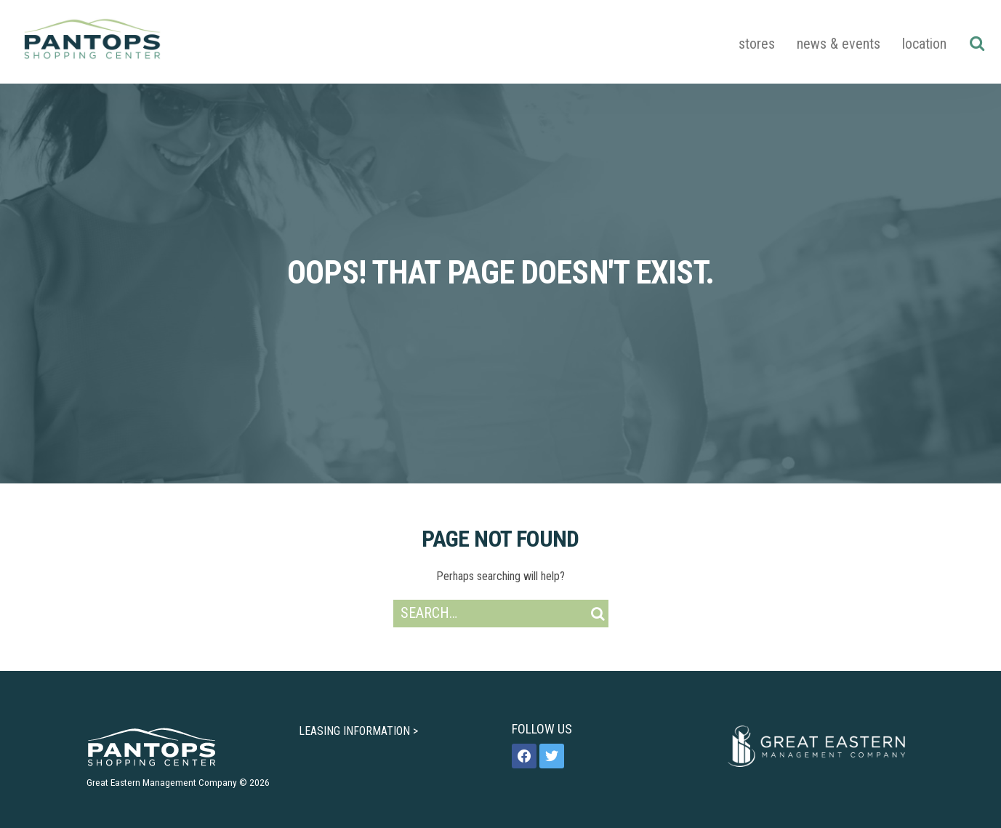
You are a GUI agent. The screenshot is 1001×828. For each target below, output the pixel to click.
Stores (757, 43)
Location (924, 43)
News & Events (838, 43)
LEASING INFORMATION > (358, 731)
